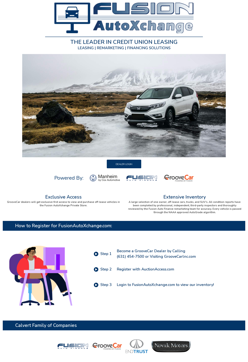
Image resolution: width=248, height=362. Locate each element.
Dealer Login (124, 164)
